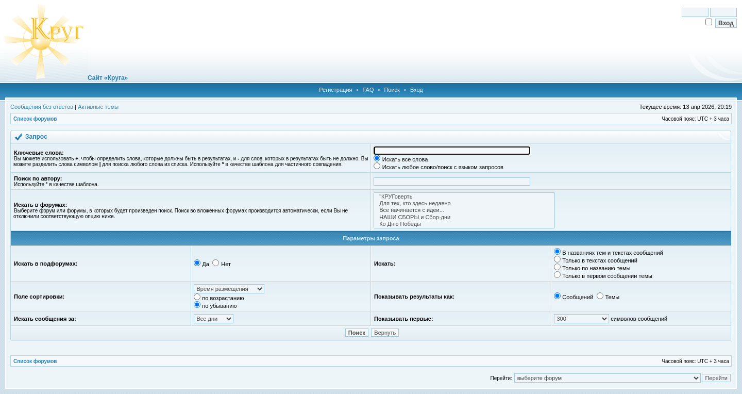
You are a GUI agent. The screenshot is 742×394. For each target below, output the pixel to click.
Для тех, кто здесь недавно (464, 203)
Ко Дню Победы (464, 224)
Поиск (391, 90)
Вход (416, 90)
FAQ (368, 90)
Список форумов (35, 119)
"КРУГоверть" (464, 196)
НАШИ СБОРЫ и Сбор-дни (464, 217)
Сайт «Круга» (108, 77)
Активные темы (98, 107)
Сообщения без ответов (41, 107)
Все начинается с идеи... (464, 210)
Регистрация (335, 90)
